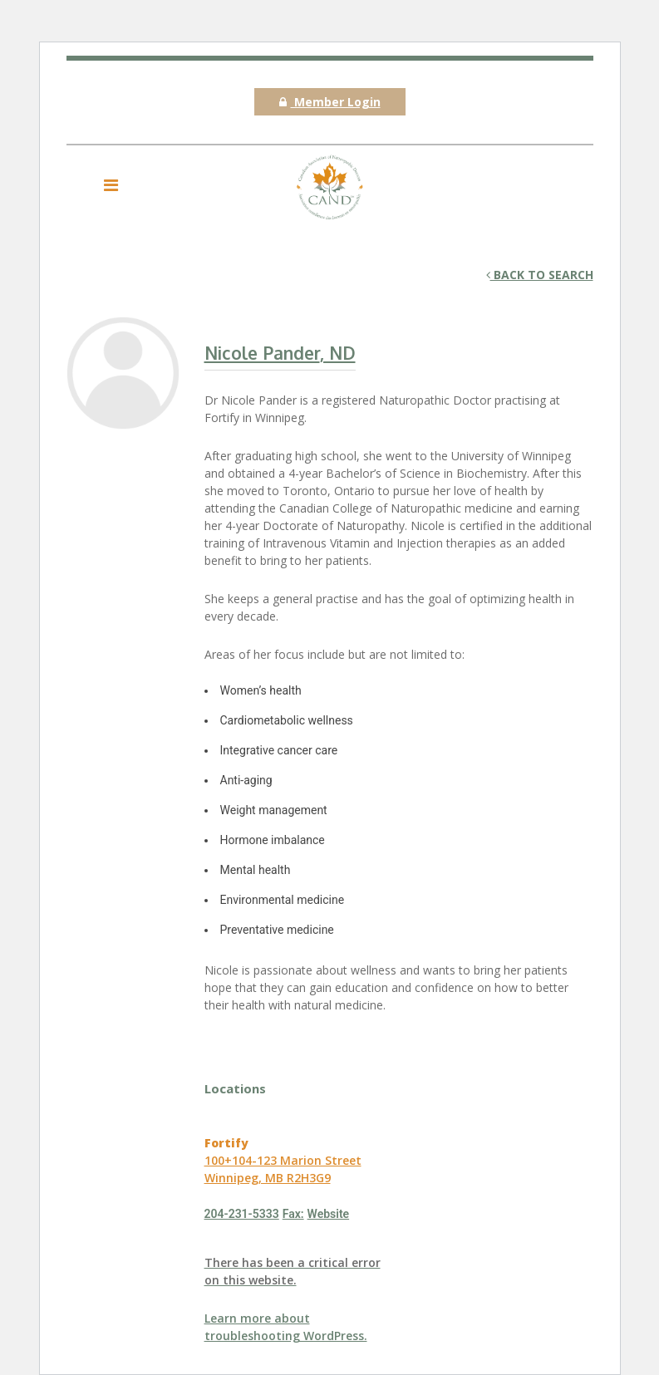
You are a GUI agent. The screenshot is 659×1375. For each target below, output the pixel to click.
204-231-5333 (241, 1213)
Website (328, 1213)
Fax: (293, 1213)
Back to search (539, 274)
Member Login (330, 102)
